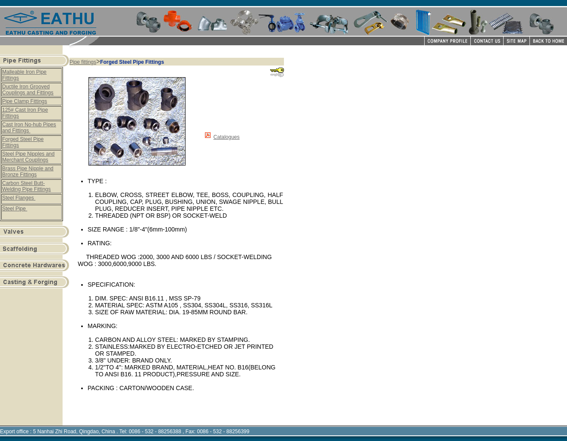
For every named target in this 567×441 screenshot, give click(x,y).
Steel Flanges (18, 198)
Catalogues (227, 137)
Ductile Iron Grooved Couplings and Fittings (28, 90)
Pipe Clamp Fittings (24, 101)
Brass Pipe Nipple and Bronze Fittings (28, 172)
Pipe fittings (82, 62)
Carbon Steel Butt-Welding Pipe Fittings (26, 186)
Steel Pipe (14, 209)
